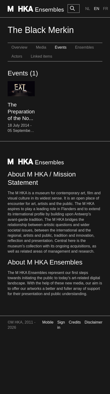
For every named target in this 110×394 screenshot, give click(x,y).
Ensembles (84, 47)
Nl (87, 9)
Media (41, 47)
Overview (19, 47)
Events (60, 47)
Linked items (41, 56)
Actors (16, 56)
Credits (75, 322)
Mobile (47, 322)
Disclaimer (93, 322)
